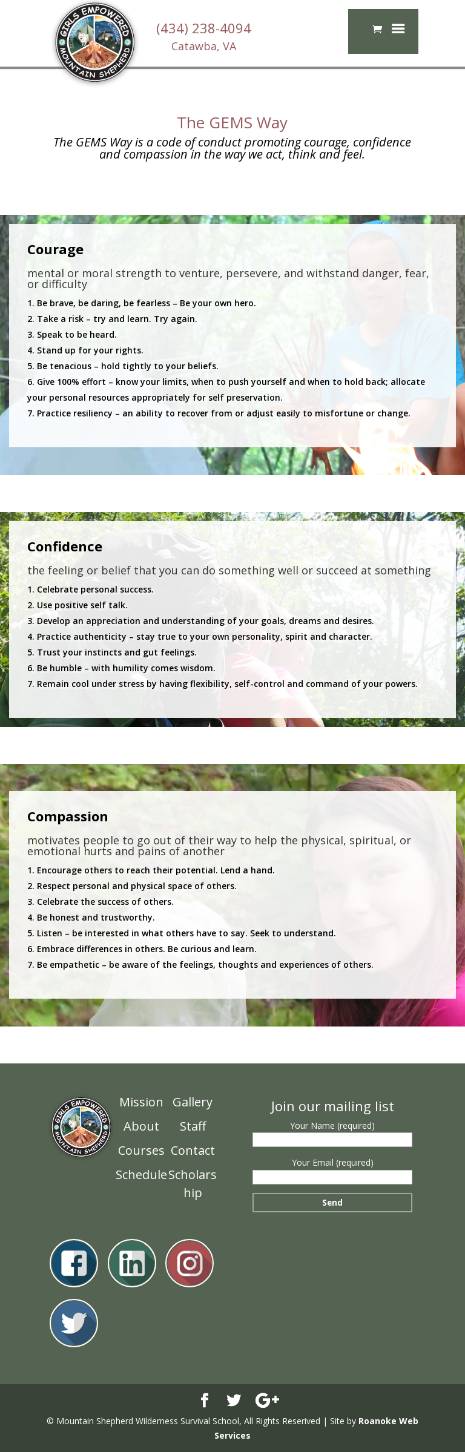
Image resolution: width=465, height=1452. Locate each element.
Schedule (141, 1174)
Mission (141, 1102)
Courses (141, 1150)
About (141, 1126)
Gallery (193, 1102)
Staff (193, 1126)
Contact (193, 1150)
